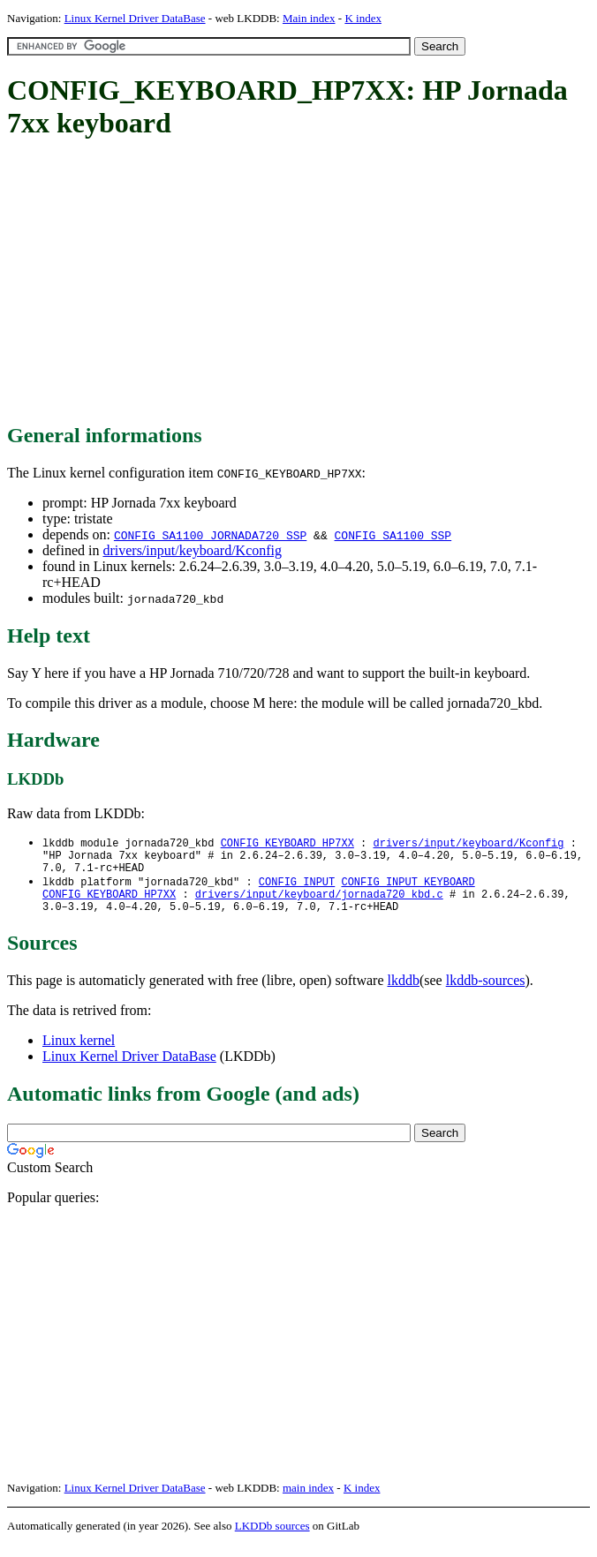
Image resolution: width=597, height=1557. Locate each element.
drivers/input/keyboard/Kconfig (192, 550)
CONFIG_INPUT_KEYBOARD (407, 888)
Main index (309, 18)
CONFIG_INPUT (297, 888)
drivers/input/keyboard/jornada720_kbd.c (319, 903)
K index (363, 18)
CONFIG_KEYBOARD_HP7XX (287, 843)
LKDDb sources (272, 1538)
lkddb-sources (485, 992)
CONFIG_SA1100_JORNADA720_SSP (210, 535)
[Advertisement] (302, 282)
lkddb (403, 992)
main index (308, 1500)
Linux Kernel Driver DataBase (135, 18)
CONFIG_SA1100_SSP (392, 535)
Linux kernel (78, 1052)
